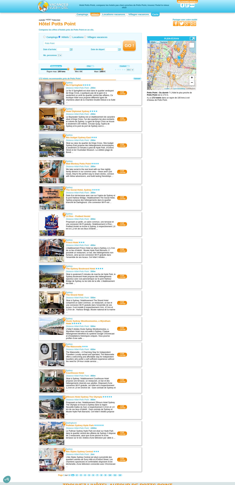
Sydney (69, 83)
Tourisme (163, 42)
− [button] (192, 82)
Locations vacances (113, 14)
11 (115, 475)
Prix (90, 66)
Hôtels (95, 14)
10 (110, 475)
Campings (82, 14)
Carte (155, 14)
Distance (56, 66)
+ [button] (192, 77)
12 (120, 475)
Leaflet (167, 89)
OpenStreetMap (179, 89)
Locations (78, 37)
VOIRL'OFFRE (121, 93)
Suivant (137, 79)
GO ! (129, 45)
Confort (124, 66)
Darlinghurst (71, 423)
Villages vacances (138, 14)
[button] (7, 479)
